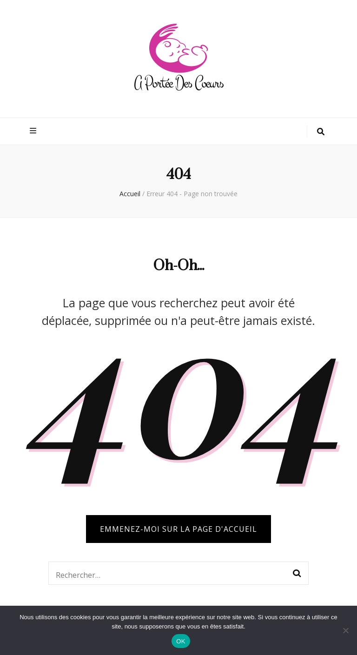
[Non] (345, 630)
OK (180, 641)
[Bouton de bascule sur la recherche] (320, 132)
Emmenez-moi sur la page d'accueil (178, 529)
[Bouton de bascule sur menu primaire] (34, 131)
